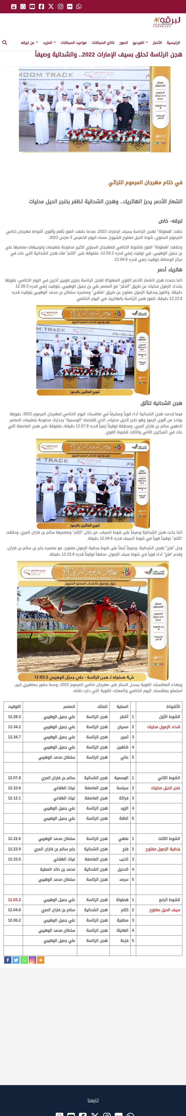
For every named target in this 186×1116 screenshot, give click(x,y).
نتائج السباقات (103, 42)
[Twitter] (16, 960)
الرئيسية (173, 42)
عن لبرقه (29, 42)
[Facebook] (7, 960)
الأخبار (157, 42)
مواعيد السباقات (74, 42)
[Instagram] (32, 960)
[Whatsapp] (24, 960)
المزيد (49, 42)
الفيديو (140, 42)
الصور (123, 42)
